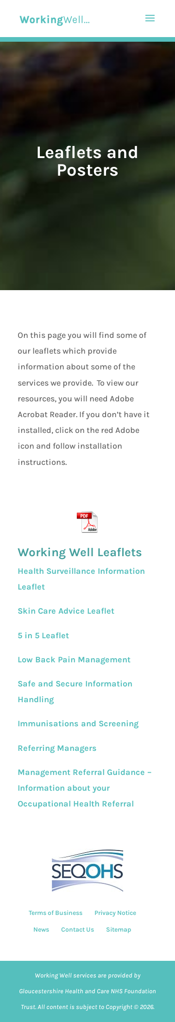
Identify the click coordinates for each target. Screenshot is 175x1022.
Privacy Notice (115, 913)
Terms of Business (55, 913)
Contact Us (77, 929)
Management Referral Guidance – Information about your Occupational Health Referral (84, 788)
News (41, 929)
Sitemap (118, 929)
